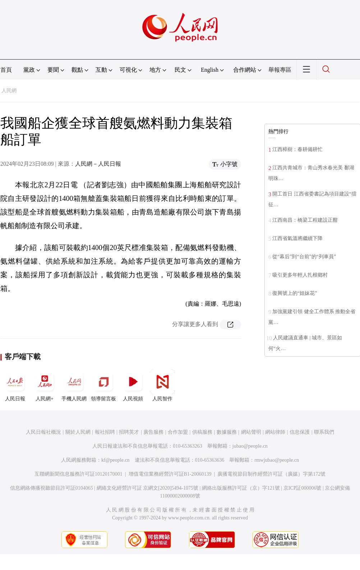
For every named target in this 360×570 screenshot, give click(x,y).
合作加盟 (178, 432)
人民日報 (15, 385)
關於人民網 (78, 432)
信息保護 (300, 432)
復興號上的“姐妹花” (294, 293)
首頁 (6, 70)
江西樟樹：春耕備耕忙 (297, 149)
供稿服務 (202, 432)
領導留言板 (103, 385)
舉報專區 (279, 70)
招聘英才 (129, 432)
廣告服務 (153, 432)
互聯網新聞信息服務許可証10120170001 (78, 474)
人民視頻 (133, 385)
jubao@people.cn (250, 446)
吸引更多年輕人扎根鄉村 (300, 275)
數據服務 (227, 432)
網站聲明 (251, 432)
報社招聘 (105, 432)
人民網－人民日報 (98, 164)
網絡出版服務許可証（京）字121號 (241, 488)
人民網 (9, 90)
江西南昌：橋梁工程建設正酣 (305, 220)
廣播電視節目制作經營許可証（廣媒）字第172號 (271, 474)
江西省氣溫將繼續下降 (297, 238)
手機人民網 (74, 385)
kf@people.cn (115, 460)
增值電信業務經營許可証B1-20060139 (170, 474)
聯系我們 (324, 432)
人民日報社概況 (43, 432)
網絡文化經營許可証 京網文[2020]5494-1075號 (148, 488)
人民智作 (162, 385)
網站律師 (275, 432)
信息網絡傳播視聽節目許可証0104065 (51, 488)
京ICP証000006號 (302, 488)
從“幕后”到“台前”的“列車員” (304, 256)
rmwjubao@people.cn (276, 460)
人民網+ (44, 385)
